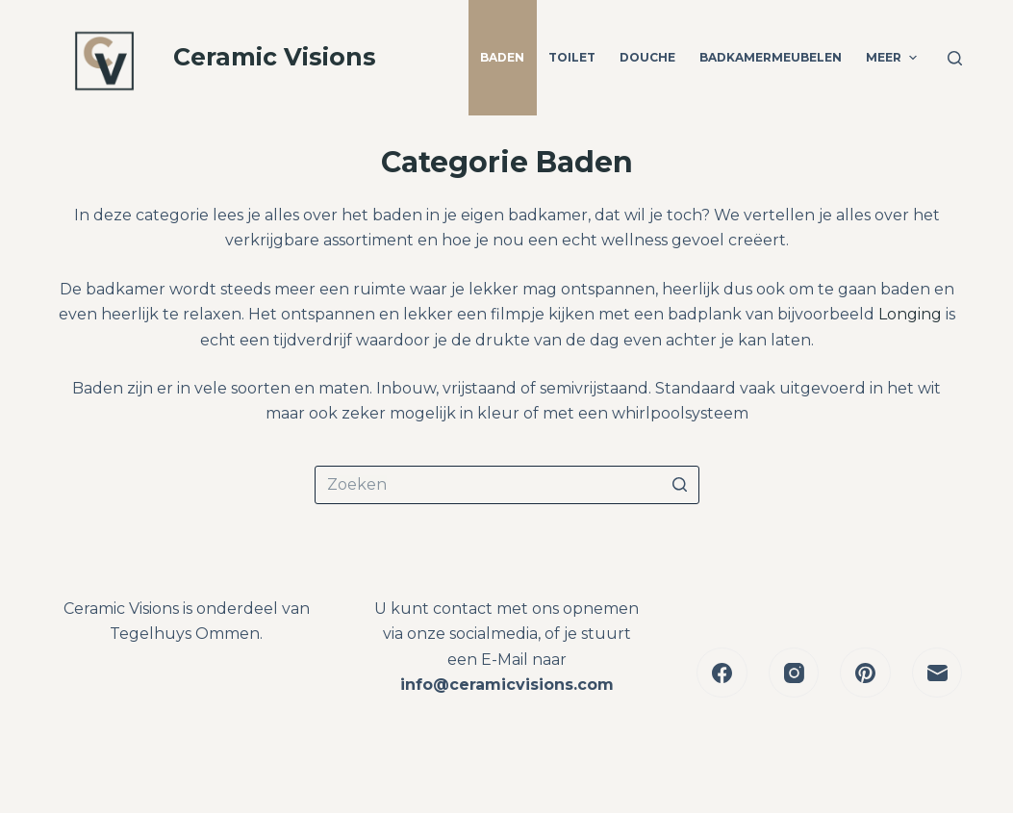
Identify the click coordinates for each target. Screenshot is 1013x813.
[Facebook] (721, 673)
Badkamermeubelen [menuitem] (770, 57)
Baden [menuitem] (502, 57)
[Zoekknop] (680, 485)
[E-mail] (937, 673)
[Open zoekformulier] (955, 58)
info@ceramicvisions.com (507, 684)
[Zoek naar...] (507, 485)
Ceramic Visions (274, 56)
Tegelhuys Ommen (185, 633)
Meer (893, 57)
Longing (910, 314)
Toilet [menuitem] (571, 57)
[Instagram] (794, 673)
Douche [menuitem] (647, 57)
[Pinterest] (865, 673)
